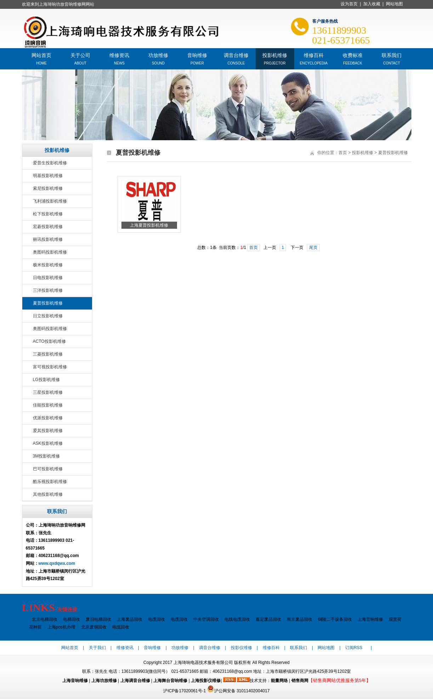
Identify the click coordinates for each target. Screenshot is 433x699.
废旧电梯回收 (98, 619)
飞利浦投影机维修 (50, 201)
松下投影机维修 (48, 213)
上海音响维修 (370, 619)
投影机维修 (274, 54)
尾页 (313, 247)
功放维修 (158, 54)
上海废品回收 (129, 619)
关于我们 (97, 647)
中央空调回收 (206, 619)
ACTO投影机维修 (49, 341)
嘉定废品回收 (268, 619)
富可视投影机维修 (50, 366)
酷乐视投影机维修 (50, 481)
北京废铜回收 (94, 627)
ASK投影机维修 (48, 443)
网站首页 (41, 54)
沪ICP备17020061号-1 (184, 690)
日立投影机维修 (48, 315)
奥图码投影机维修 (50, 252)
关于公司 (80, 54)
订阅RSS (354, 647)
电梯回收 (71, 619)
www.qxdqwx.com (57, 563)
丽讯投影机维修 (48, 239)
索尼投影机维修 (48, 188)
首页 (342, 152)
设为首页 (349, 3)
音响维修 (197, 54)
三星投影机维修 (48, 392)
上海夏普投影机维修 (149, 225)
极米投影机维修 (48, 264)
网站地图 (394, 3)
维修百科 (314, 54)
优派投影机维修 (48, 417)
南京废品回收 (299, 619)
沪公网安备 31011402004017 (238, 690)
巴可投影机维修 (48, 468)
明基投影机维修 (48, 175)
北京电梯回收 (44, 619)
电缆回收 (156, 619)
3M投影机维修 (46, 456)
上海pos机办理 (61, 627)
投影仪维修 (241, 647)
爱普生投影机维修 (50, 162)
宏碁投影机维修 (48, 226)
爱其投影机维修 (48, 430)
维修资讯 (119, 54)
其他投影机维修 (48, 494)
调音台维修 (236, 54)
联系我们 (391, 54)
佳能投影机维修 (48, 405)
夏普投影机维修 (48, 303)
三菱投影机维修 (48, 354)
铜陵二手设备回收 (335, 619)
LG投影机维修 (46, 379)
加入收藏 (371, 3)
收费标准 (353, 54)
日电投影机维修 (48, 277)
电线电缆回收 (237, 619)
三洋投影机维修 (48, 290)
